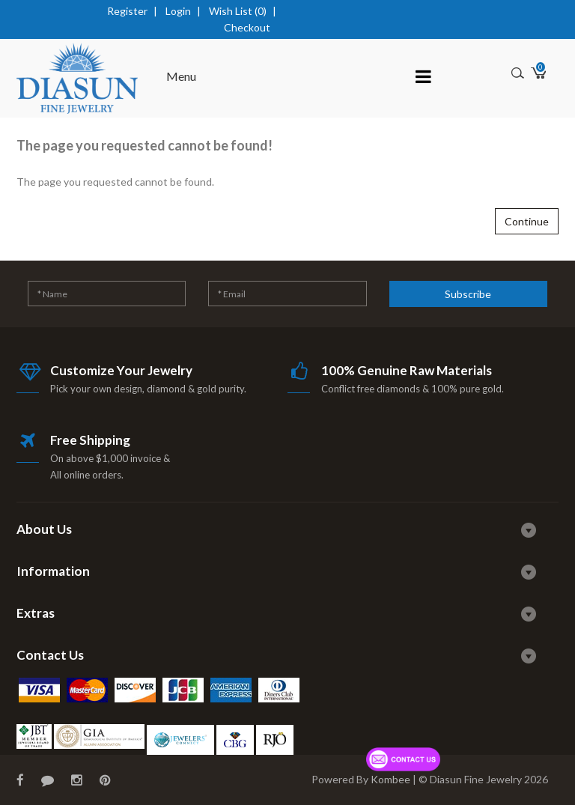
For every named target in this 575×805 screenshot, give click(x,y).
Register (127, 10)
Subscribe (468, 294)
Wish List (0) (238, 10)
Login (178, 10)
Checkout (247, 27)
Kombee (390, 779)
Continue (527, 221)
